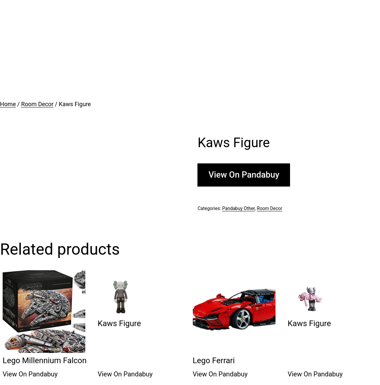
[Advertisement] (190, 49)
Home (8, 104)
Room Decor (37, 104)
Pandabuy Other (238, 208)
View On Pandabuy (243, 175)
